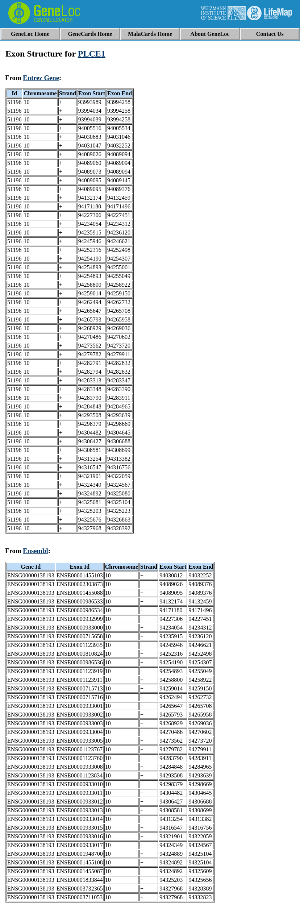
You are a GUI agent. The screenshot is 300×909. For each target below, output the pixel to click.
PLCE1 (91, 53)
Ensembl (35, 551)
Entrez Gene (41, 78)
